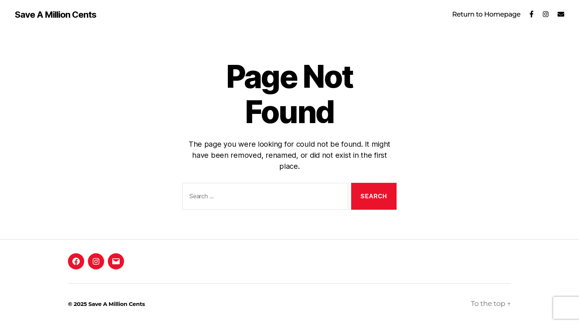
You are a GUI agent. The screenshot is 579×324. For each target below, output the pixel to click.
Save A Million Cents (55, 14)
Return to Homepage (486, 14)
